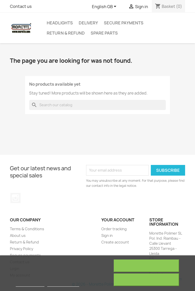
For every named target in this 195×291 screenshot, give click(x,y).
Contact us (21, 6)
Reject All (146, 265)
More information (30, 284)
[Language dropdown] (105, 7)
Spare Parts (104, 33)
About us (18, 235)
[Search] (97, 105)
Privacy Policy (21, 248)
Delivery (88, 23)
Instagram (15, 198)
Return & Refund (66, 33)
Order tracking (114, 228)
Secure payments (123, 23)
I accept (146, 279)
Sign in (107, 235)
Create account (115, 242)
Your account (117, 220)
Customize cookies (63, 284)
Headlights (60, 23)
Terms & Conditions (27, 228)
